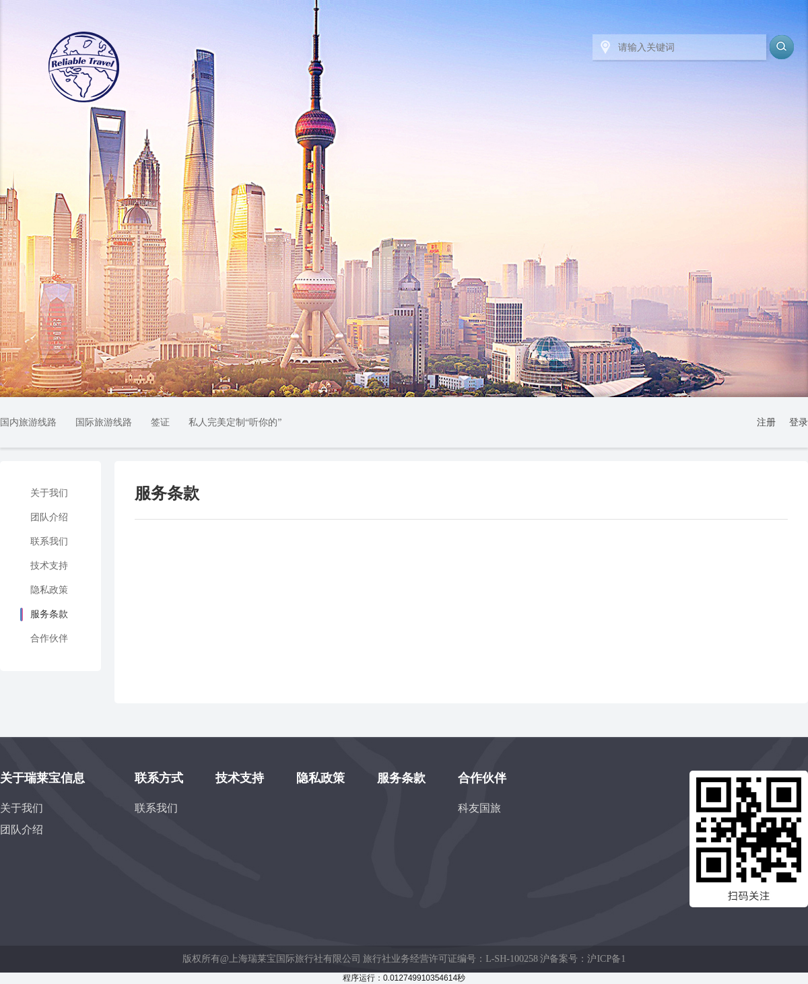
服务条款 (49, 614)
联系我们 (49, 541)
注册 (766, 422)
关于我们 (49, 493)
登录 (798, 422)
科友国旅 (479, 808)
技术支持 (49, 566)
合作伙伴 (49, 638)
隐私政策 (49, 590)
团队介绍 (49, 517)
